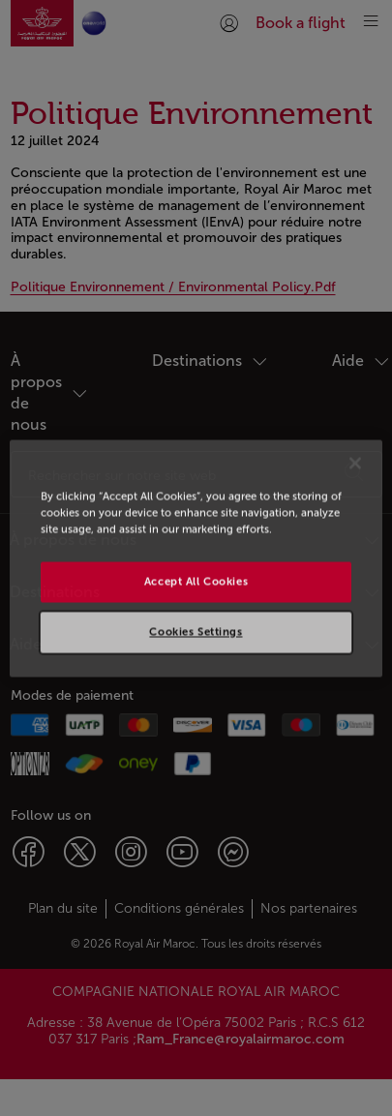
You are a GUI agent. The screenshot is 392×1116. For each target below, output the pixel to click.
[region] (196, 558)
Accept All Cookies (196, 581)
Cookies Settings (195, 631)
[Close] (355, 462)
